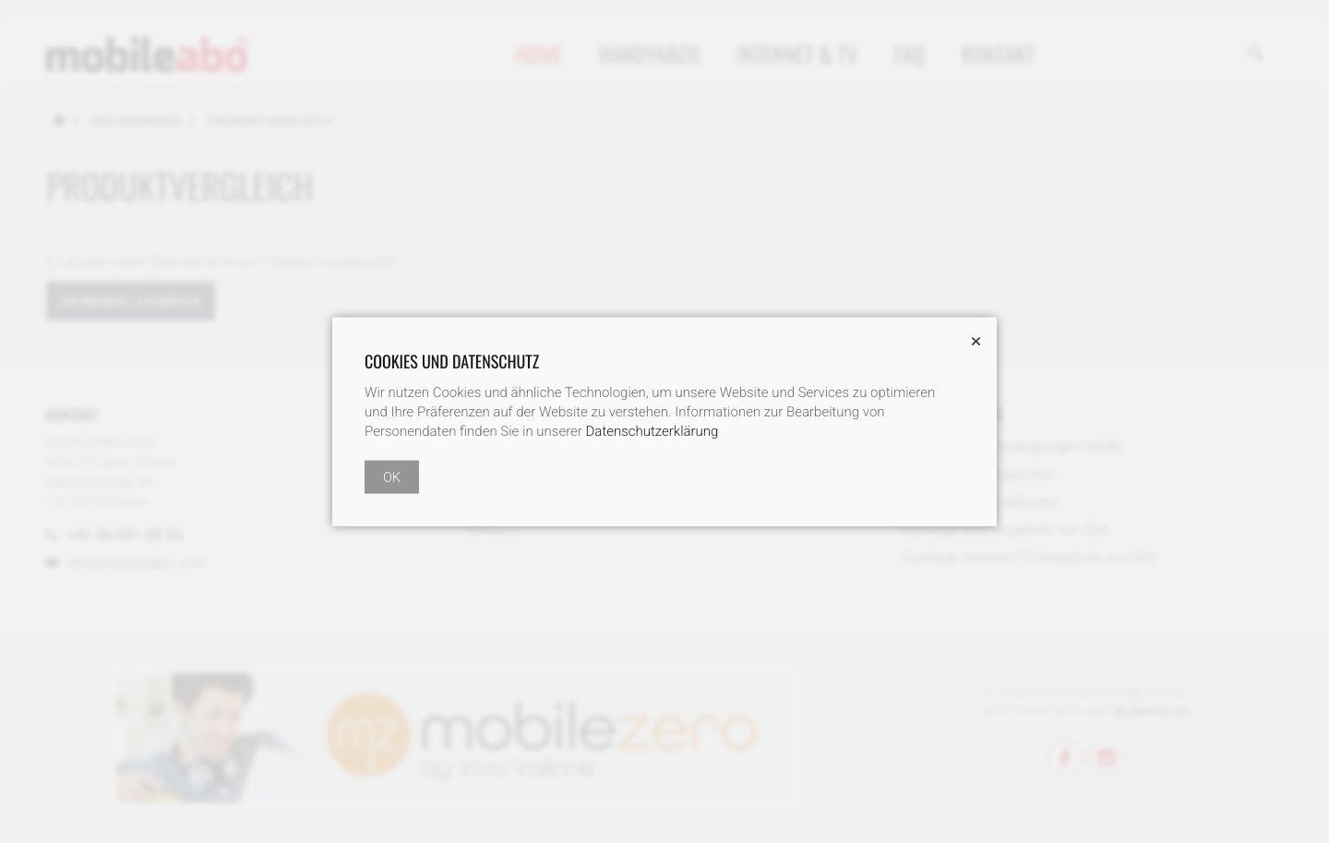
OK (392, 477)
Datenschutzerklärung (652, 431)
